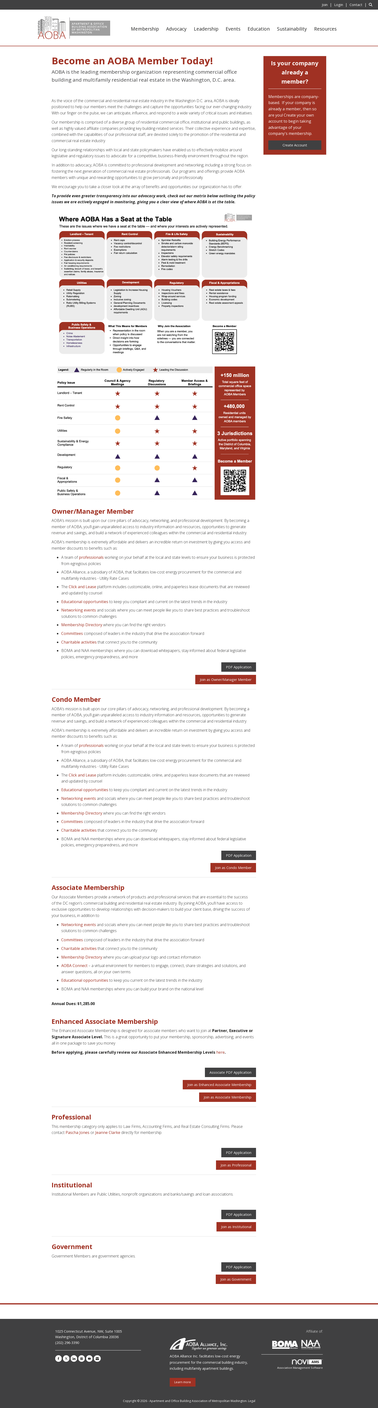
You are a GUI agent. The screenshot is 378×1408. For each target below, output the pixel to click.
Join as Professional (236, 1165)
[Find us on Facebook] (58, 1358)
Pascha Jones (77, 1132)
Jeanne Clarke (107, 1132)
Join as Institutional (236, 1226)
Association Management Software (300, 1364)
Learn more (182, 1382)
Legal (251, 1401)
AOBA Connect (74, 965)
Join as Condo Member (233, 867)
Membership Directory (81, 624)
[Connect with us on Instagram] (81, 1358)
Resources (325, 29)
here (220, 1052)
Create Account (295, 145)
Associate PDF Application (230, 1072)
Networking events (78, 610)
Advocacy (176, 29)
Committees (72, 633)
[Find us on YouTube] (89, 1358)
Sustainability (292, 29)
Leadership (206, 29)
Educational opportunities (84, 601)
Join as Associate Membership (227, 1097)
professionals (91, 557)
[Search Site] (371, 4)
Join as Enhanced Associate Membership (219, 1084)
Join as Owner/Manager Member (225, 679)
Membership (145, 29)
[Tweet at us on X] (66, 1358)
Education (259, 29)
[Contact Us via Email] (97, 1358)
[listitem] (327, 4)
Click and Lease (82, 586)
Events (233, 29)
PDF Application (238, 667)
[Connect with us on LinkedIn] (74, 1358)
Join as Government (235, 1279)
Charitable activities (79, 642)
